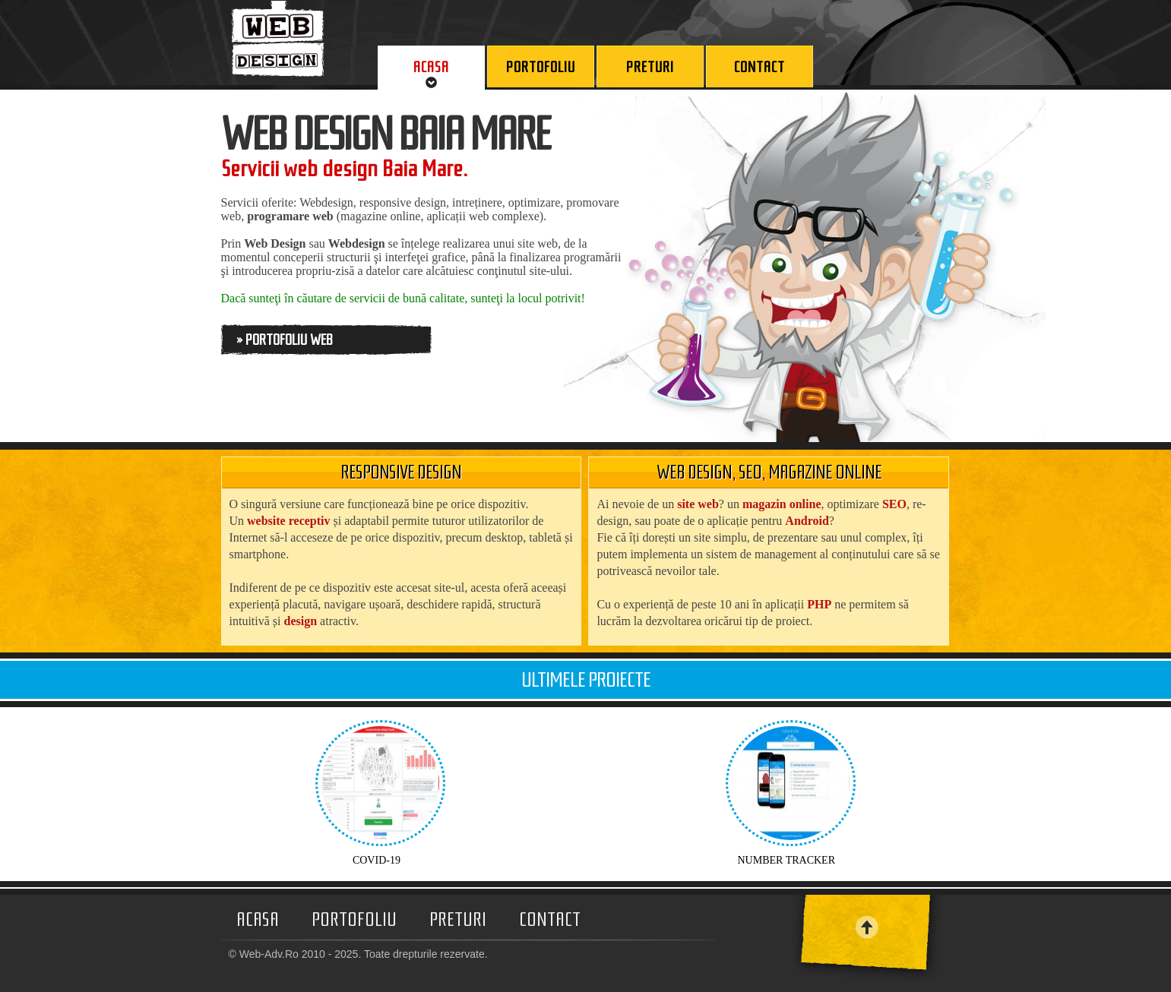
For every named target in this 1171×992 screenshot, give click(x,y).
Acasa (257, 919)
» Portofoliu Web (284, 340)
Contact (550, 919)
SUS (901, 927)
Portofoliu (354, 919)
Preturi (457, 919)
